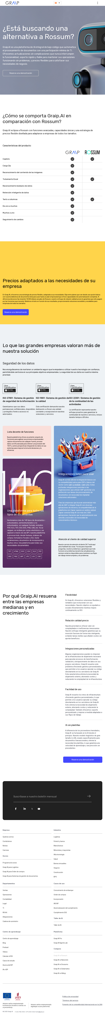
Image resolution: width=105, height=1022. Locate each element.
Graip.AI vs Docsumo (61, 964)
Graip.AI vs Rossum (60, 956)
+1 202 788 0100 (20, 1012)
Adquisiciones (8, 917)
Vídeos (5, 952)
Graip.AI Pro (58, 939)
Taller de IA (58, 925)
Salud (56, 859)
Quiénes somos (8, 837)
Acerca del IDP (8, 965)
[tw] (32, 809)
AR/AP (56, 904)
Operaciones (7, 895)
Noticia (5, 846)
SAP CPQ (85, 485)
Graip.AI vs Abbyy (60, 973)
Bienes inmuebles (60, 864)
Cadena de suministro (10, 921)
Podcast (5, 947)
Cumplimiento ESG (60, 913)
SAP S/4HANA (74, 485)
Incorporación (58, 899)
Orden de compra (60, 895)
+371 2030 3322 (30, 1012)
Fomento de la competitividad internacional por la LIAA (82, 1005)
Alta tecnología (59, 855)
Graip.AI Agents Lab (61, 943)
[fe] (15, 809)
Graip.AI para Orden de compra (13, 872)
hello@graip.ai (39, 1012)
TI (3, 908)
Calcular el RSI (8, 956)
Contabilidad (7, 899)
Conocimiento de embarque (63, 890)
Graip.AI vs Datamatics (62, 969)
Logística (57, 837)
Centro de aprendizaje (10, 939)
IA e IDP (5, 970)
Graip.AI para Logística (10, 867)
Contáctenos (7, 841)
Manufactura (58, 846)
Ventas (5, 890)
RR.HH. (5, 913)
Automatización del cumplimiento (66, 908)
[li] (24, 809)
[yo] (39, 809)
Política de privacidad (70, 997)
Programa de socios (10, 863)
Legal (4, 904)
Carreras (6, 850)
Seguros (57, 868)
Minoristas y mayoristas (62, 850)
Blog (4, 943)
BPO (55, 877)
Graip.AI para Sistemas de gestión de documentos (20, 876)
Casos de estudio (9, 961)
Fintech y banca (59, 841)
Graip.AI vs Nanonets (61, 960)
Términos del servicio (70, 1001)
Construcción (58, 872)
